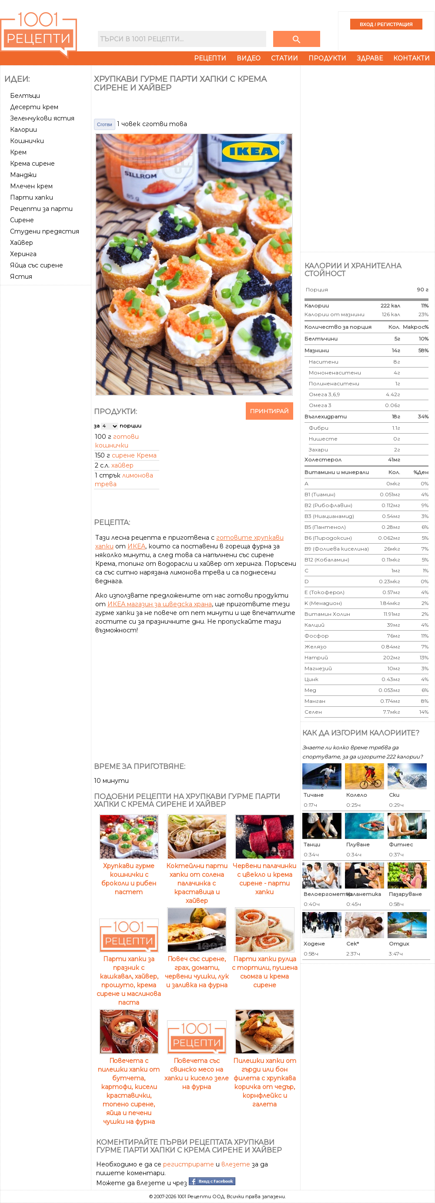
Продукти (327, 58)
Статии (284, 58)
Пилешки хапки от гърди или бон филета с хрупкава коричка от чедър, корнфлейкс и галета (264, 1078)
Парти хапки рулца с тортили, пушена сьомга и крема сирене (265, 967)
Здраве (370, 58)
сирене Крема (134, 455)
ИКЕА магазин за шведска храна (159, 604)
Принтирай (269, 411)
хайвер (122, 465)
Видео (249, 58)
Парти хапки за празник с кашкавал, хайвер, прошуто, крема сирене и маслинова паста (129, 976)
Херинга (23, 254)
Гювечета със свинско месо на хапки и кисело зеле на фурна (196, 1069)
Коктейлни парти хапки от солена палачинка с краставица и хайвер (197, 879)
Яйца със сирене (36, 265)
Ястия (21, 277)
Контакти (411, 58)
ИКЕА (136, 546)
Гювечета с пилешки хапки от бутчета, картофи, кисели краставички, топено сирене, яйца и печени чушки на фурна (129, 1087)
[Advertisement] (46, 321)
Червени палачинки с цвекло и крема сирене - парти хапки (264, 874)
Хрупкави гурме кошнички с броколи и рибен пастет (129, 874)
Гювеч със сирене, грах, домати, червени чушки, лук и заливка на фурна (197, 967)
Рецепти (210, 58)
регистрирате (188, 1164)
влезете (235, 1164)
